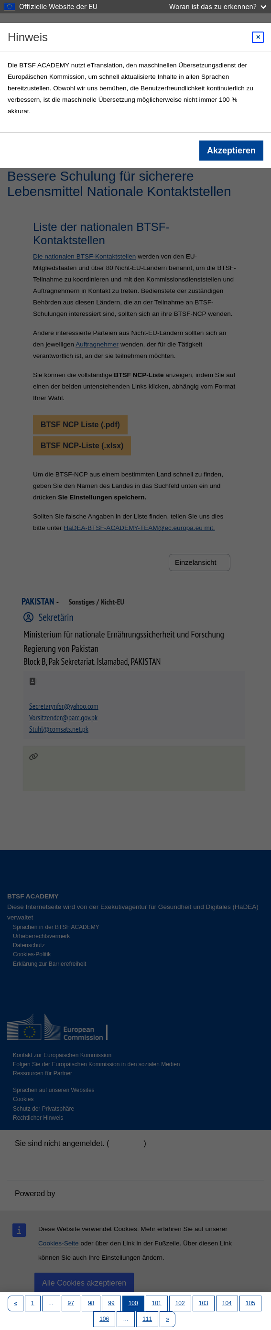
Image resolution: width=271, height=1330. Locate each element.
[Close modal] (257, 37)
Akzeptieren (231, 150)
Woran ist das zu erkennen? (217, 6)
